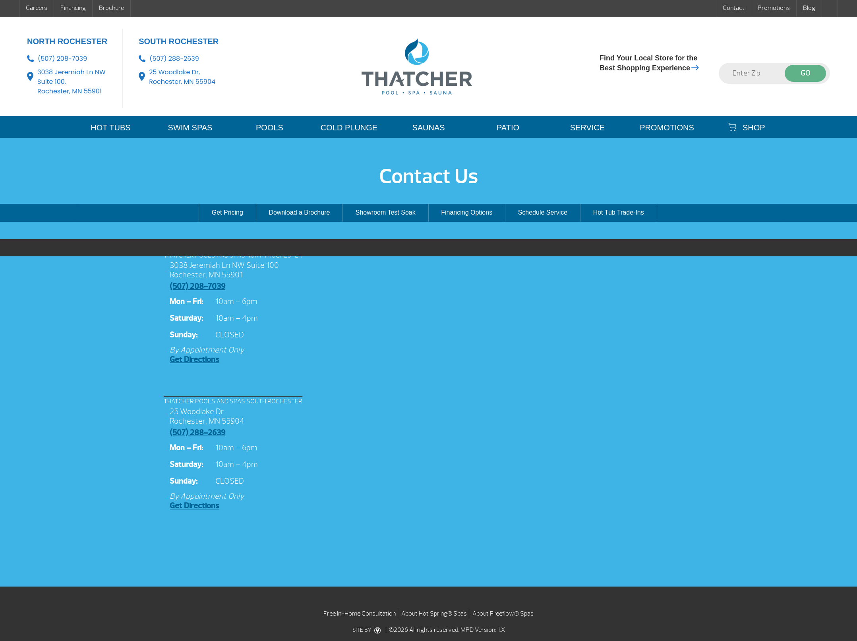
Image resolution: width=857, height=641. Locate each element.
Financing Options (466, 212)
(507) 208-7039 (62, 58)
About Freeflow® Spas (503, 614)
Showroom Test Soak (386, 212)
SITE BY (368, 630)
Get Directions (194, 359)
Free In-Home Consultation (359, 614)
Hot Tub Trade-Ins (618, 212)
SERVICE (587, 127)
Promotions (774, 8)
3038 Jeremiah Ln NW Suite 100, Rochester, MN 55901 (71, 82)
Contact (734, 8)
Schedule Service (543, 212)
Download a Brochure (299, 212)
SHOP (746, 127)
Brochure (111, 8)
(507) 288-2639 (174, 58)
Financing (73, 8)
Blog (809, 8)
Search (830, 8)
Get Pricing (227, 212)
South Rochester (179, 41)
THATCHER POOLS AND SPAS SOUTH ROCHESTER (233, 401)
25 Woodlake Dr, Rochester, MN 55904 (182, 77)
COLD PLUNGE (349, 127)
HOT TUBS (110, 127)
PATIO (508, 127)
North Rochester (67, 41)
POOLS (269, 127)
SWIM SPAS (190, 127)
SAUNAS (428, 127)
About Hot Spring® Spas (434, 614)
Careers (36, 8)
